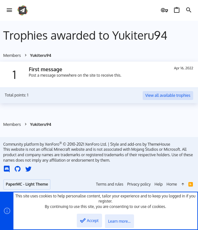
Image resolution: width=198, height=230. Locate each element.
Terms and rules (109, 184)
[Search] (189, 10)
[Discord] (6, 168)
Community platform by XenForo (55, 144)
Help (158, 184)
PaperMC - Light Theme (27, 184)
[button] (9, 10)
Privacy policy (139, 184)
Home (172, 184)
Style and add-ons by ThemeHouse (140, 144)
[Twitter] (28, 168)
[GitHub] (17, 168)
